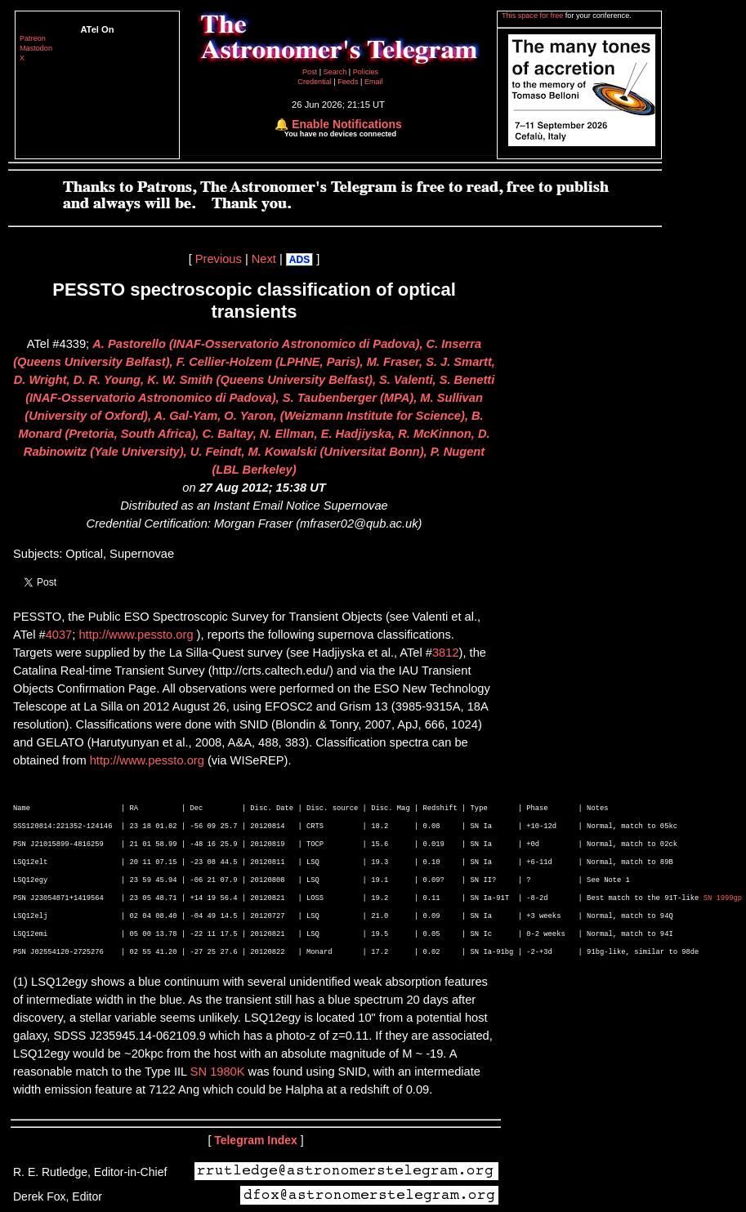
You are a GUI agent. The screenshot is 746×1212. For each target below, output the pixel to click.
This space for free (533, 15)
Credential (315, 82)
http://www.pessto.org (135, 634)
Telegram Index (255, 1140)
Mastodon (36, 48)
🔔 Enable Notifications (338, 124)
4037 (59, 634)
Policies (365, 72)
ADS (299, 259)
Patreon (33, 38)
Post (310, 72)
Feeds (347, 82)
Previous (218, 258)
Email (373, 82)
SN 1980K (217, 1071)
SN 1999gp (723, 898)
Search (336, 72)
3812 (445, 652)
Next (264, 258)
